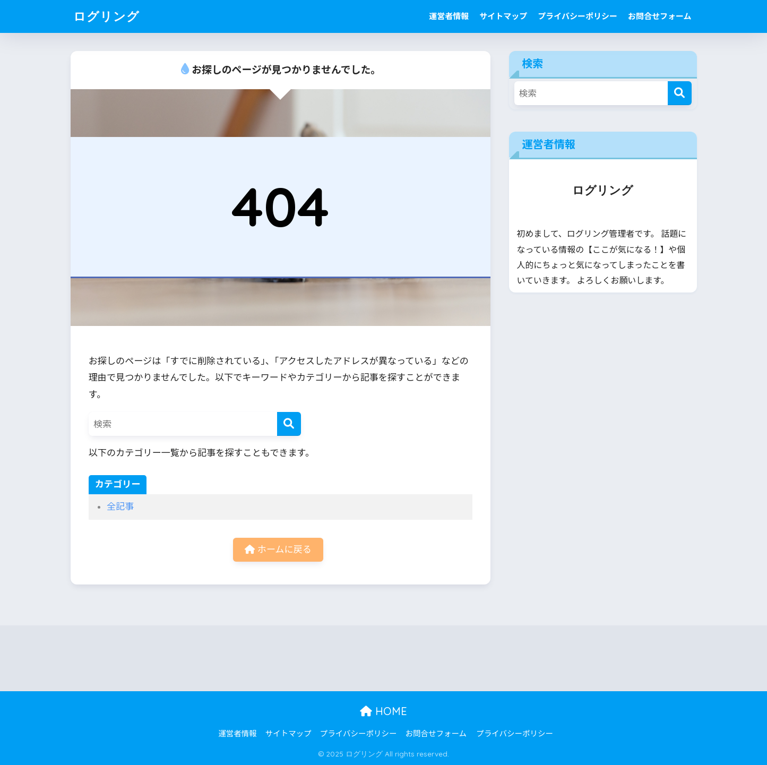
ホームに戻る (278, 549)
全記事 (120, 506)
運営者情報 (449, 16)
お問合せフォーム (660, 16)
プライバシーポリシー (577, 16)
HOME (383, 711)
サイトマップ (503, 16)
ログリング (106, 16)
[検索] (289, 424)
